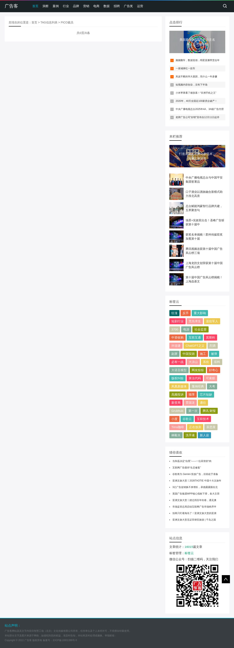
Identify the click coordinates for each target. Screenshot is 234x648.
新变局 (176, 402)
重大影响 (200, 313)
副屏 (174, 353)
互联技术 (203, 419)
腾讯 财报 (208, 410)
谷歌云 (187, 419)
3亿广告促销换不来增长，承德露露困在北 (195, 487)
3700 (174, 329)
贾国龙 (190, 402)
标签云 (189, 553)
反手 (186, 313)
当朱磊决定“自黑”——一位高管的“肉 (191, 461)
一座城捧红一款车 (185, 68)
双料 (217, 362)
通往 (203, 402)
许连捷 (176, 345)
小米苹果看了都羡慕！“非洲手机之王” (196, 92)
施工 (203, 353)
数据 (106, 6)
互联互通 (195, 337)
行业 (66, 6)
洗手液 (190, 435)
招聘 (117, 6)
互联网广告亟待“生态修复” (186, 467)
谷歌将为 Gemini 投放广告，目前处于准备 (195, 474)
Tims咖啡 (177, 427)
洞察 (45, 6)
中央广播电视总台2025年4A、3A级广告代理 (200, 109)
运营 (140, 6)
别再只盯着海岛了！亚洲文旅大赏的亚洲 (194, 513)
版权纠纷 (177, 378)
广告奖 (128, 6)
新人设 (204, 435)
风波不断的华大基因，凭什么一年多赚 (196, 76)
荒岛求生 (195, 321)
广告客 (11, 6)
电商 (96, 6)
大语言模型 (179, 370)
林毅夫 (176, 435)
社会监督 (200, 329)
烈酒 (213, 345)
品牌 (76, 6)
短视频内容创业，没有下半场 (191, 84)
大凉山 (193, 362)
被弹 (214, 353)
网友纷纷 (198, 370)
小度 (174, 419)
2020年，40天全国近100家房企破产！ (196, 101)
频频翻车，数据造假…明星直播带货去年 (198, 60)
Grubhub (177, 410)
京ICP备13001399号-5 (65, 640)
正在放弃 (195, 427)
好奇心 (213, 370)
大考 (212, 386)
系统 (206, 362)
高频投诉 (177, 394)
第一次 (192, 410)
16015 (189, 546)
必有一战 (177, 362)
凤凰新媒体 (179, 386)
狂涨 (174, 313)
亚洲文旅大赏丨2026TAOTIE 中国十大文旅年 (196, 480)
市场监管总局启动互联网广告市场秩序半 (194, 506)
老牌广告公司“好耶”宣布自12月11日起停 (197, 117)
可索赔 (210, 378)
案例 (56, 6)
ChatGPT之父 (195, 345)
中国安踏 (189, 353)
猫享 (192, 394)
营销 (86, 6)
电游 (186, 329)
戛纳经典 (198, 386)
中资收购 (177, 337)
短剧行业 (177, 321)
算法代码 (195, 378)
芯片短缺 (206, 394)
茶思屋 (210, 427)
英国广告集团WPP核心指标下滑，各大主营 (195, 493)
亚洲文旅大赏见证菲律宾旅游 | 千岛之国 (194, 519)
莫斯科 (210, 337)
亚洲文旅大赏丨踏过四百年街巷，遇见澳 (194, 500)
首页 (35, 6)
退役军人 (212, 321)
